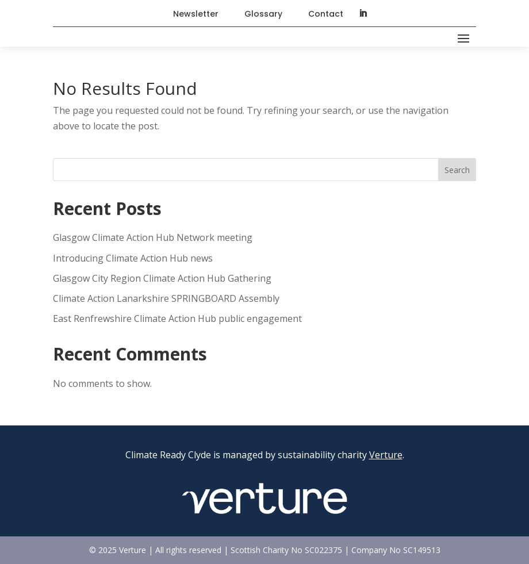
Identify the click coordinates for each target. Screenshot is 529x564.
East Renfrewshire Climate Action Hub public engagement (178, 318)
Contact (325, 14)
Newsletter (195, 14)
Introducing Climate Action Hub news (133, 258)
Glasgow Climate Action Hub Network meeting (152, 237)
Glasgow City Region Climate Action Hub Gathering (162, 278)
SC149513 (421, 549)
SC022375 (323, 549)
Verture (385, 454)
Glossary (263, 14)
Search (457, 169)
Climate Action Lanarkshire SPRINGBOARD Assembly (166, 298)
